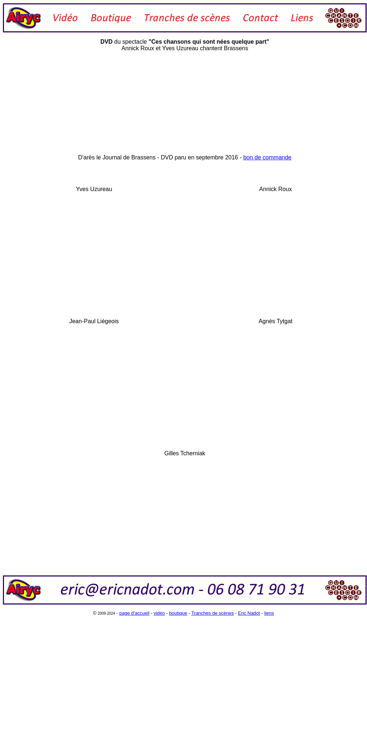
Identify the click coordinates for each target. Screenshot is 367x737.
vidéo (159, 613)
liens (269, 613)
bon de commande (267, 157)
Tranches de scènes (212, 613)
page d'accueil (134, 613)
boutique (178, 613)
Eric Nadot (249, 613)
